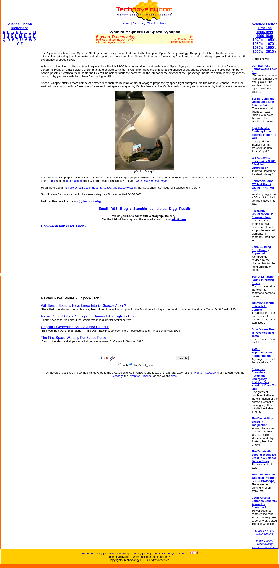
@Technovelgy (90, 201)
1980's (258, 48)
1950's (271, 40)
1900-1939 (264, 36)
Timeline (152, 23)
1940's (258, 40)
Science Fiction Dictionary (19, 26)
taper (52, 180)
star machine (74, 180)
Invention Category (204, 372)
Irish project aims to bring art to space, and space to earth (100, 187)
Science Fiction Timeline (264, 26)
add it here (179, 219)
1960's (258, 44)
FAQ (171, 553)
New (163, 23)
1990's (271, 48)
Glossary (117, 376)
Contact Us (158, 553)
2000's (258, 51)
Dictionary (139, 23)
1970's (271, 44)
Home (126, 23)
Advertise (181, 553)
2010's (271, 51)
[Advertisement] (18, 114)
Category (135, 553)
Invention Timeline (140, 376)
